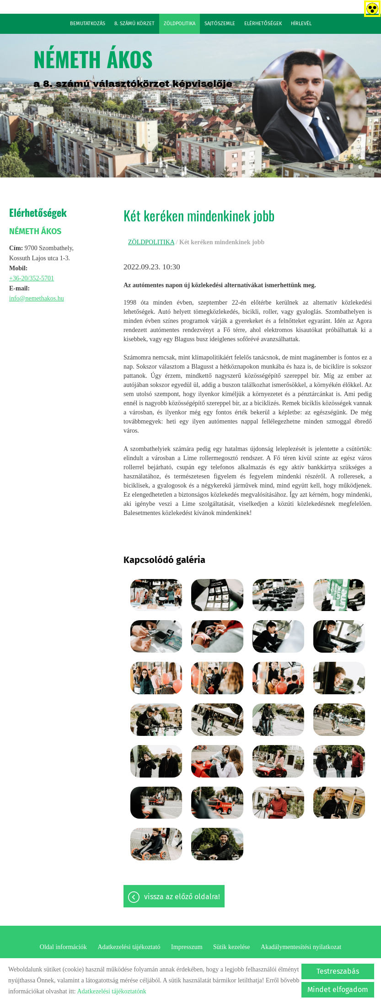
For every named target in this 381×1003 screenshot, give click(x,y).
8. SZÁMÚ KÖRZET (134, 24)
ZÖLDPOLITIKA (179, 24)
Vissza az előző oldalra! (182, 896)
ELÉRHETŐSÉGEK (263, 24)
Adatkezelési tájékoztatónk (111, 991)
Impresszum (186, 947)
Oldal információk (63, 947)
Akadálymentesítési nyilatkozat (301, 947)
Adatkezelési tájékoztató (128, 947)
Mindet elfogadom (337, 989)
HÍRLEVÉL (301, 24)
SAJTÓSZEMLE (219, 24)
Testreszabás (338, 971)
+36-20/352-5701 (31, 278)
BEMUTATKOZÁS (87, 24)
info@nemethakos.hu (36, 298)
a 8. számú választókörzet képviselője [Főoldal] (132, 66)
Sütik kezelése (231, 947)
